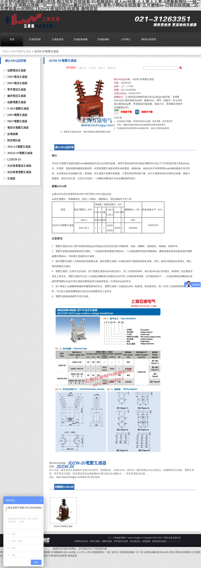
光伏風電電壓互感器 (19, 172)
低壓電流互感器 (16, 70)
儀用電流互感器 (16, 95)
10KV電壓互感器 (17, 115)
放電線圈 (12, 134)
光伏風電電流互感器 (19, 165)
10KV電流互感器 (17, 76)
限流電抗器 (14, 140)
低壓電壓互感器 (16, 102)
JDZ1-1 (101, 68)
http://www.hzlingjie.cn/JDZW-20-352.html (78, 477)
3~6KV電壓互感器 (18, 108)
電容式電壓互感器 (18, 127)
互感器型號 (35, 39)
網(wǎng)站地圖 (174, 541)
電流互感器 (31, 21)
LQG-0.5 (82, 68)
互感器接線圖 (80, 39)
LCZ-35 (92, 68)
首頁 (12, 39)
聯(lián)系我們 (148, 39)
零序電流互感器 (16, 89)
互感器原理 (57, 39)
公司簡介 (126, 39)
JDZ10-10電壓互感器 (19, 153)
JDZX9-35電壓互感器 (63, 526)
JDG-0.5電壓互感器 (19, 146)
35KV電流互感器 (17, 83)
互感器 (11, 178)
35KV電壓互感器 (21, 51)
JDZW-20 (111, 68)
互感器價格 (103, 39)
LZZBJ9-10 (14, 159)
